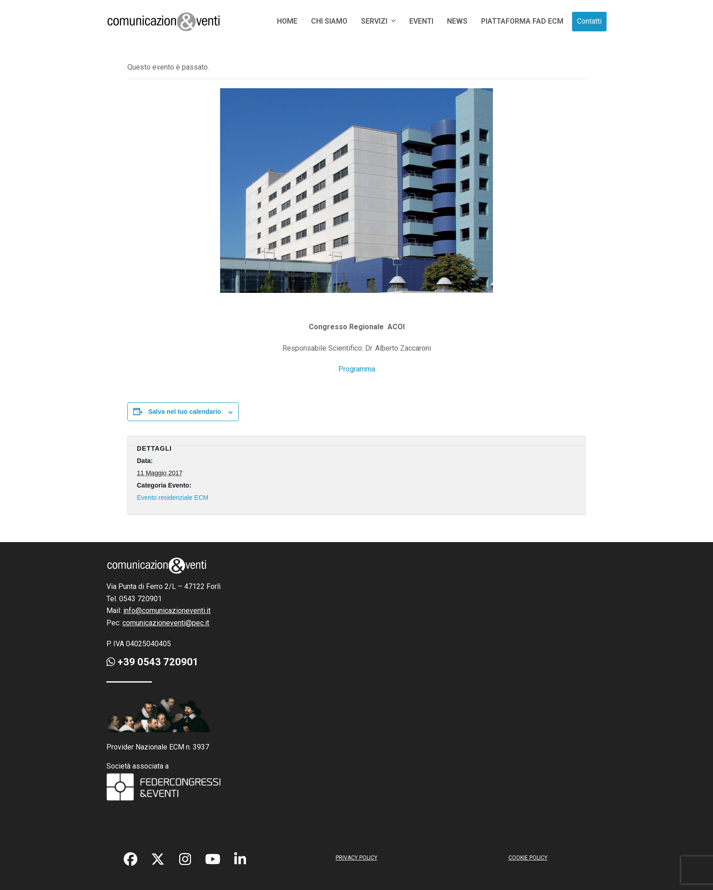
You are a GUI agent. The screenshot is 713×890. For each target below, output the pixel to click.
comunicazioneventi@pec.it (165, 622)
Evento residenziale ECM (172, 497)
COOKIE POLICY (527, 858)
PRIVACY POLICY (356, 858)
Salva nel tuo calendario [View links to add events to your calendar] (184, 411)
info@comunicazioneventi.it (167, 610)
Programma (356, 369)
